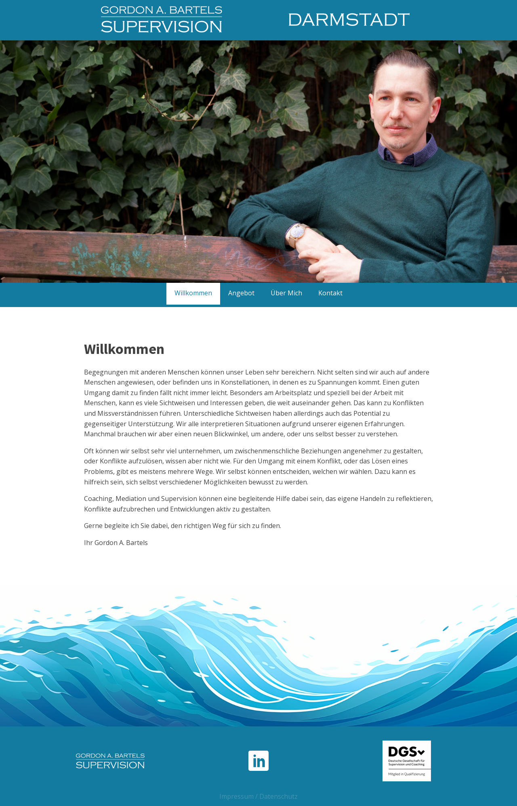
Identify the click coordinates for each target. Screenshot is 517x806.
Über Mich (286, 292)
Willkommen (193, 292)
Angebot (241, 292)
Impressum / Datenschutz (258, 796)
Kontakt (330, 292)
